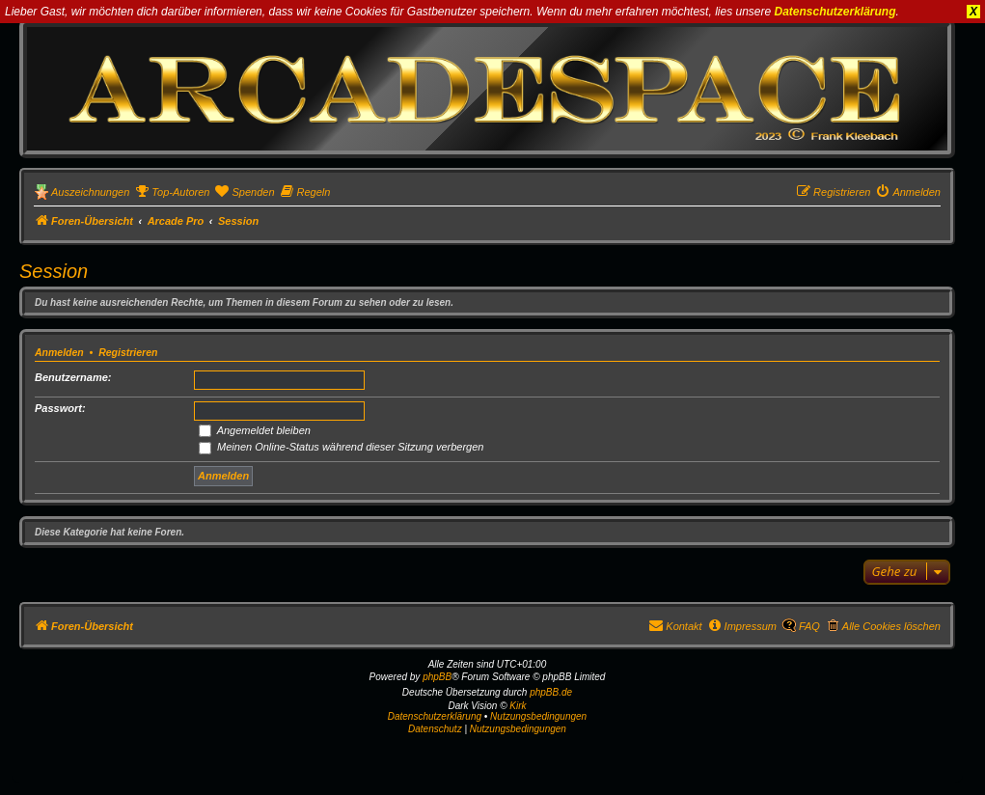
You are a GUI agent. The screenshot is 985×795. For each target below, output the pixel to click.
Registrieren (127, 352)
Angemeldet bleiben (255, 430)
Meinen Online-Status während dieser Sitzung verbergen (341, 446)
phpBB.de (551, 692)
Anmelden (59, 352)
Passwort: (60, 408)
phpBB (437, 677)
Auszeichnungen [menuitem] (90, 192)
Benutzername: (73, 377)
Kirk (517, 705)
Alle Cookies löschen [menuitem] (891, 626)
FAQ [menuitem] (809, 626)
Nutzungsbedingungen (538, 716)
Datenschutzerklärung (835, 11)
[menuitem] (171, 192)
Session (53, 271)
